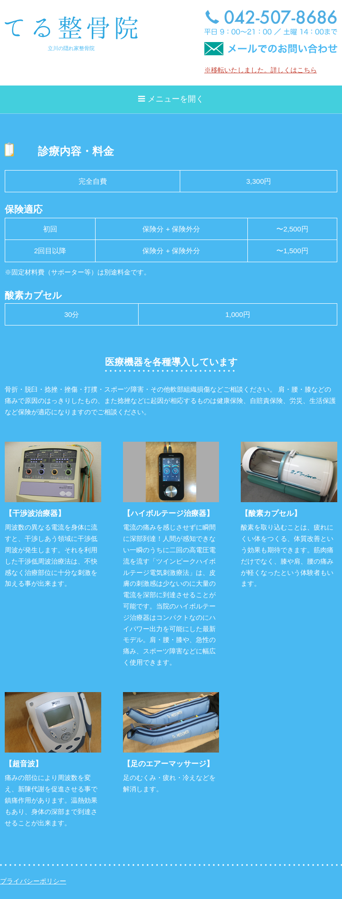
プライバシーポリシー (33, 881)
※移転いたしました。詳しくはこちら (260, 70)
